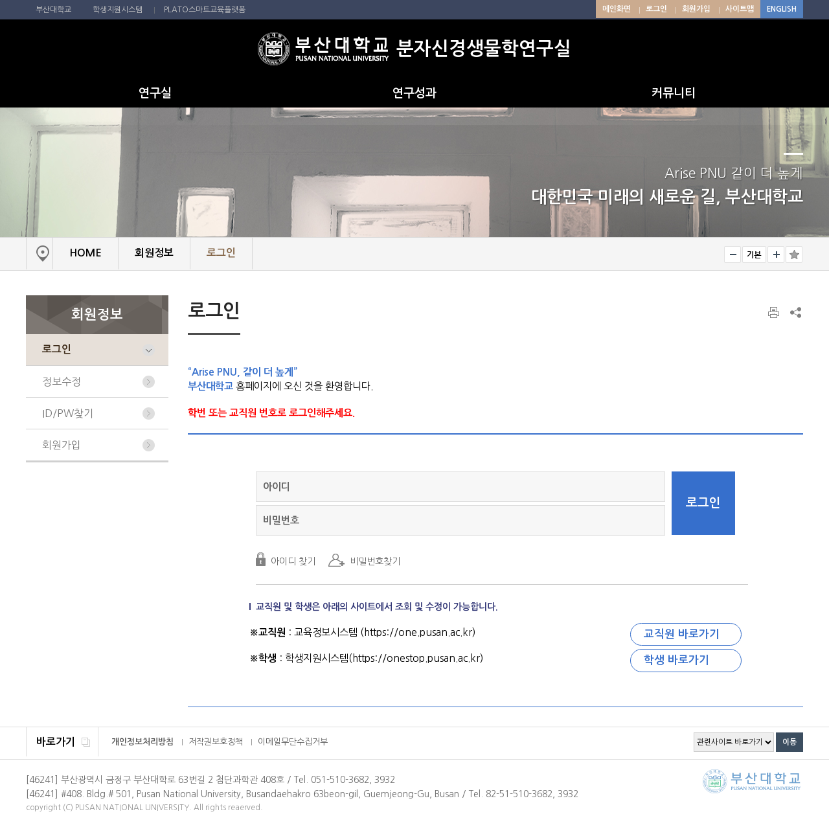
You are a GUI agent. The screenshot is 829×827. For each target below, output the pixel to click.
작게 (732, 254)
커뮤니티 (674, 93)
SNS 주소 (794, 312)
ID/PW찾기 (67, 413)
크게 (775, 254)
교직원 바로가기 (682, 634)
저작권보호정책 (215, 742)
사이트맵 (739, 9)
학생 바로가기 (676, 660)
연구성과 (414, 93)
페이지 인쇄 (774, 312)
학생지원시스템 (117, 10)
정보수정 (61, 381)
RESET (754, 254)
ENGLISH (782, 9)
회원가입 (696, 9)
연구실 (155, 93)
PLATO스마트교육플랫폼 (204, 10)
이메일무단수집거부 (293, 742)
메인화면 (616, 9)
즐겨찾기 (794, 254)
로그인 (656, 9)
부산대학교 (53, 10)
